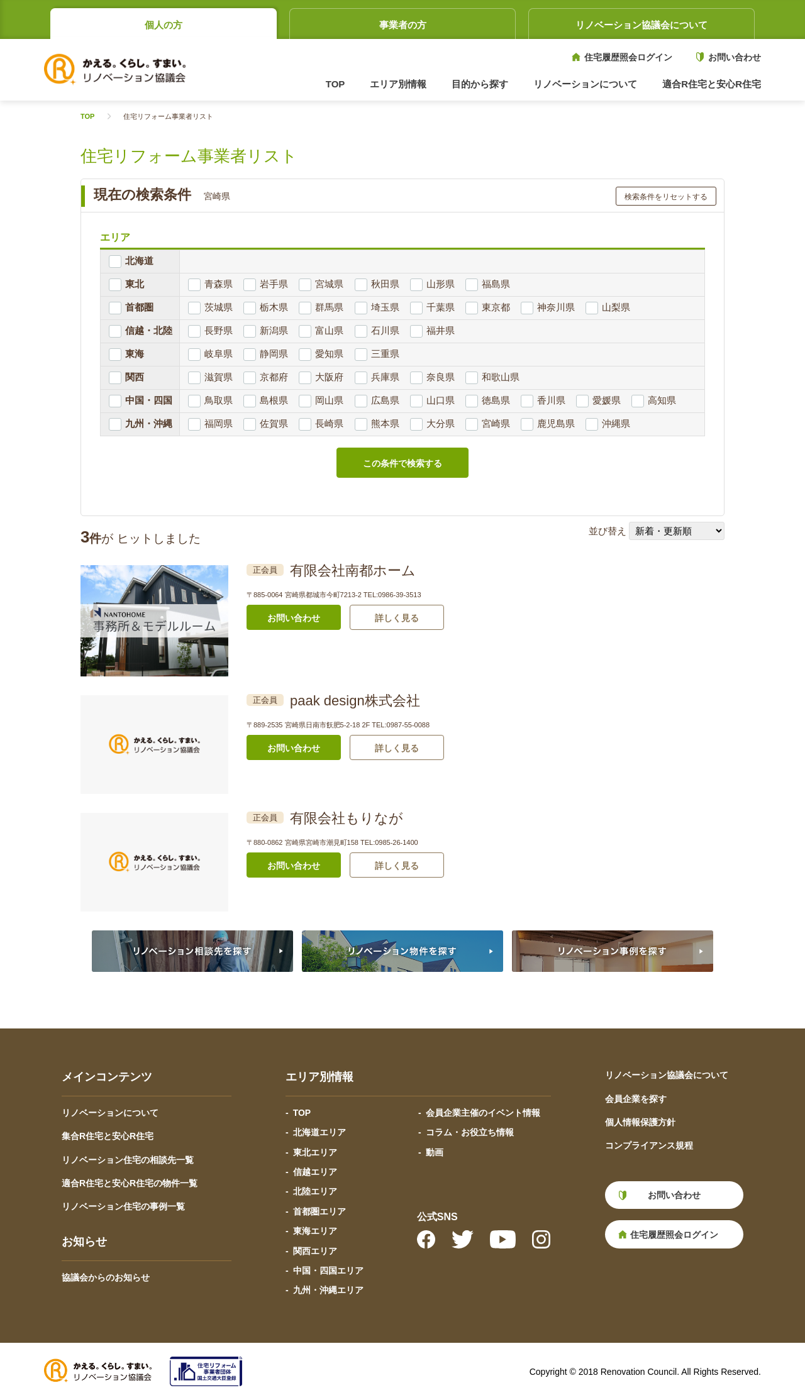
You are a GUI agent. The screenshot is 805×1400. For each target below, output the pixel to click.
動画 (434, 1152)
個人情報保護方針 (640, 1122)
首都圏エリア (319, 1211)
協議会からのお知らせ (106, 1277)
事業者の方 (402, 24)
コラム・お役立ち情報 (470, 1132)
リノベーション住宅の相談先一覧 (128, 1160)
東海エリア (315, 1231)
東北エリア (315, 1152)
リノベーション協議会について (641, 24)
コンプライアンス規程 (649, 1145)
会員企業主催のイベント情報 (483, 1113)
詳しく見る (397, 618)
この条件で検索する (402, 463)
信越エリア (315, 1172)
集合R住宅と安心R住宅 (107, 1136)
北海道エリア (319, 1132)
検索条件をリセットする (666, 196)
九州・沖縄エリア (328, 1290)
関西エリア (315, 1251)
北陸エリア (315, 1191)
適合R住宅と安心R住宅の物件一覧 (129, 1183)
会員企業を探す (636, 1099)
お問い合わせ (734, 57)
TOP (335, 84)
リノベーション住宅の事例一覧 (123, 1206)
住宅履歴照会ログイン (628, 57)
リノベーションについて (110, 1113)
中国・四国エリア (328, 1270)
